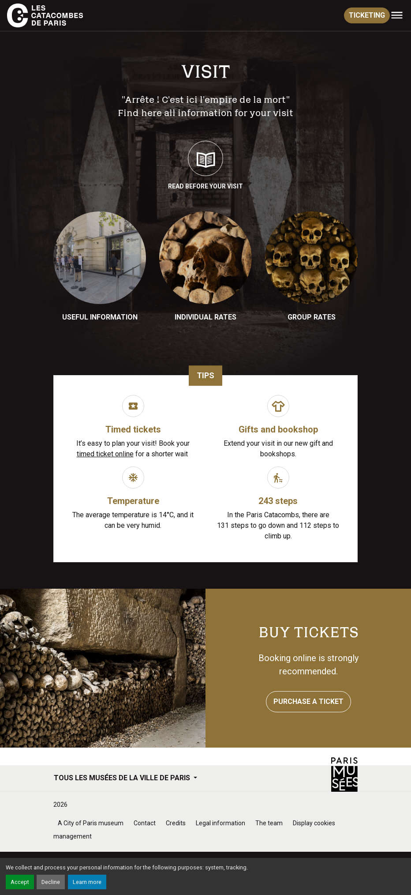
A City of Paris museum (90, 823)
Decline (50, 882)
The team (269, 823)
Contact (145, 823)
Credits (176, 823)
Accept (20, 882)
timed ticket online (105, 454)
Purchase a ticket (308, 701)
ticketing (367, 15)
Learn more (87, 882)
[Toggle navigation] (397, 15)
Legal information (220, 823)
